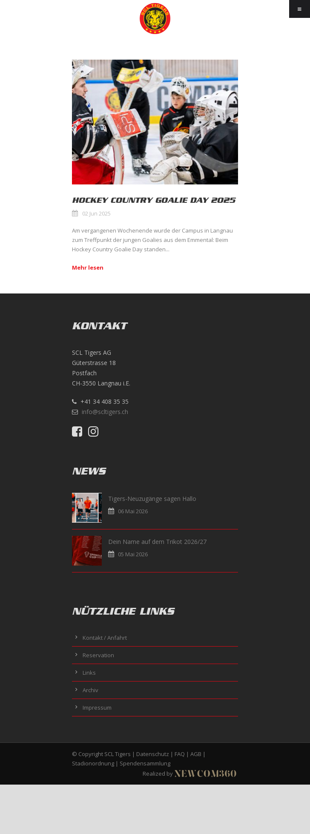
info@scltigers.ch (105, 412)
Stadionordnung (93, 763)
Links (89, 672)
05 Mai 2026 (133, 554)
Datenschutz (152, 754)
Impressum (97, 707)
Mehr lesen (87, 267)
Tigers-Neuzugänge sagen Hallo (152, 499)
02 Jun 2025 (96, 213)
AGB (195, 754)
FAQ (180, 754)
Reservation (98, 655)
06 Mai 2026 (133, 511)
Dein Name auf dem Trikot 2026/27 (157, 542)
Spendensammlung (145, 763)
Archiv (90, 690)
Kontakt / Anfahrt (105, 637)
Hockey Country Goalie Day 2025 (153, 200)
